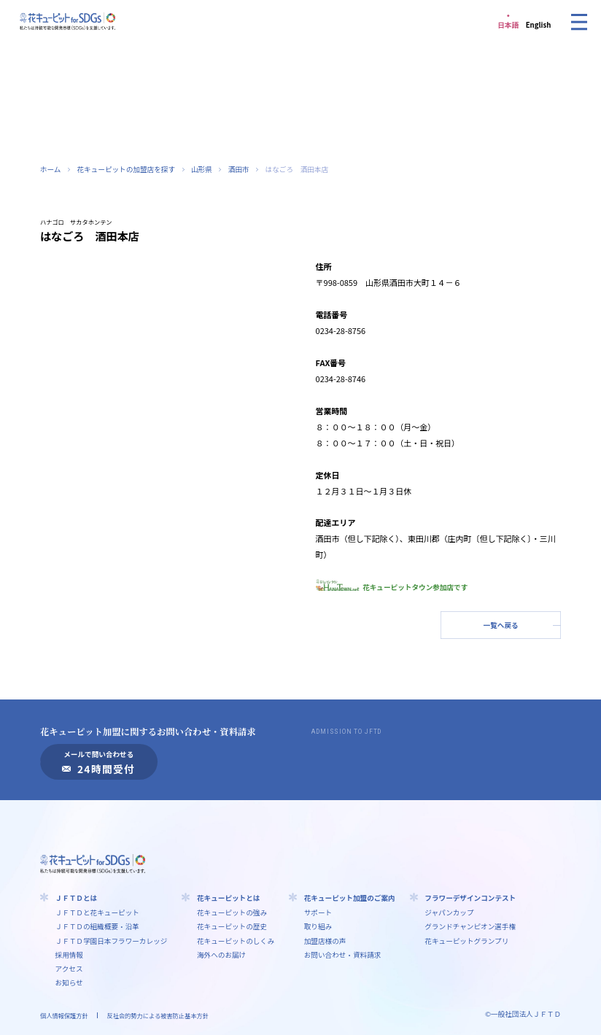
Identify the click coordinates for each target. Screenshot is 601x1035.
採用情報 (69, 955)
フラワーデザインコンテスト (470, 898)
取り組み (318, 926)
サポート (318, 912)
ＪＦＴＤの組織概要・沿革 (97, 926)
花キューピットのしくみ (235, 941)
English (538, 25)
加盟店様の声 (325, 941)
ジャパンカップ (448, 912)
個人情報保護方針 (64, 1015)
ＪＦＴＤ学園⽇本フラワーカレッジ (111, 941)
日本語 (508, 25)
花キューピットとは (228, 898)
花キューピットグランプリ (466, 941)
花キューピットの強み (232, 912)
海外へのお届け (221, 955)
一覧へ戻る (501, 625)
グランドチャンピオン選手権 (470, 926)
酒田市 (238, 169)
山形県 (201, 169)
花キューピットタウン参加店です (392, 587)
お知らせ (69, 982)
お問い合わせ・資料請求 (342, 955)
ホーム (50, 169)
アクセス (69, 969)
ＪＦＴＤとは (76, 898)
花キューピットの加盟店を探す (126, 169)
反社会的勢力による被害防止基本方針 (157, 1015)
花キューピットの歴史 (232, 926)
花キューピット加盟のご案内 (349, 898)
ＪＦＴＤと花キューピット (97, 912)
